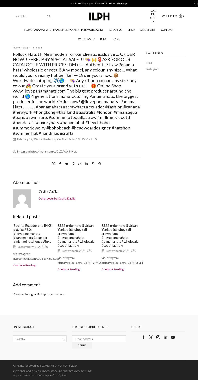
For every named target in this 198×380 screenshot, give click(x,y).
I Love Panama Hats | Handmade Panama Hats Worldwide (64, 29)
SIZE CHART (147, 29)
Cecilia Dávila (65, 139)
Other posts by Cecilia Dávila (56, 198)
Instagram (37, 47)
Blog (103, 38)
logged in (34, 294)
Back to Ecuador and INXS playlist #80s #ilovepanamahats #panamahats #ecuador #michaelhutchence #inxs (32, 233)
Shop (131, 29)
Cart (116, 38)
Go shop (122, 3)
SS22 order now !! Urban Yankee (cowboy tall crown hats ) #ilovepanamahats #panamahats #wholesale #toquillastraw (76, 235)
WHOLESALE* (86, 38)
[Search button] (49, 16)
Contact (167, 29)
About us (115, 29)
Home (16, 47)
